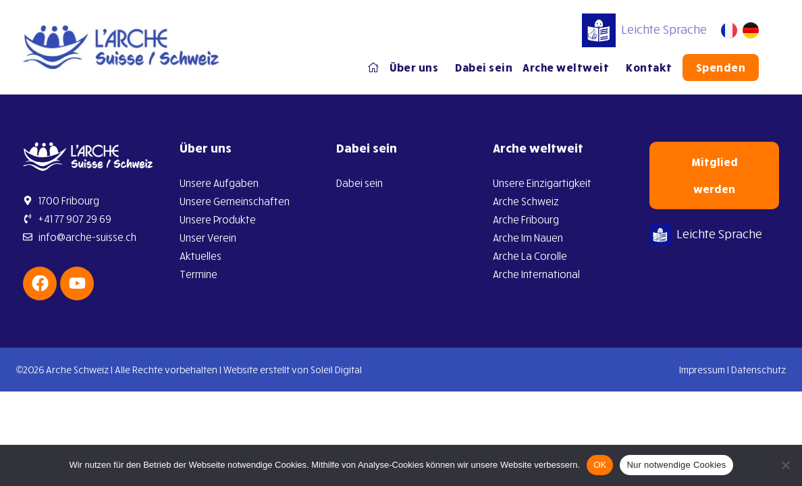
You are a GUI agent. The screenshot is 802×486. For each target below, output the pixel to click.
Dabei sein (483, 67)
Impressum (702, 369)
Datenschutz (758, 369)
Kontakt (649, 67)
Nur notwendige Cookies (676, 465)
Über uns (417, 67)
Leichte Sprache (644, 29)
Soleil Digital (336, 369)
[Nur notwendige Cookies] (785, 465)
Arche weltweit (569, 67)
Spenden (721, 67)
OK (599, 465)
